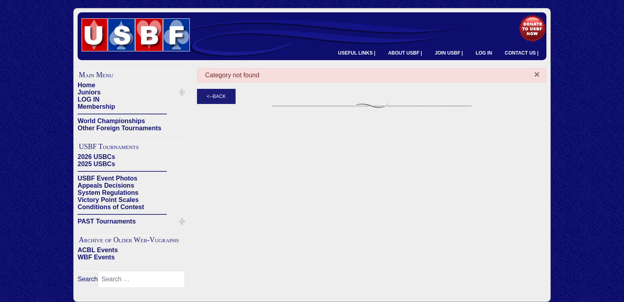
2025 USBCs (96, 164)
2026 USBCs (96, 156)
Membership (96, 106)
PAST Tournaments (107, 221)
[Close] (537, 74)
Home (86, 85)
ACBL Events (98, 250)
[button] (182, 92)
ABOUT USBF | (405, 53)
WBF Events (96, 257)
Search (88, 279)
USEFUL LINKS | (356, 53)
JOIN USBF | (449, 53)
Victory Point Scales (108, 199)
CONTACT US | (521, 53)
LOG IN (484, 53)
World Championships (111, 121)
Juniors (89, 92)
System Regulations (108, 192)
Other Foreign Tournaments (119, 128)
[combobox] (141, 279)
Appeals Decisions (106, 185)
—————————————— (122, 113)
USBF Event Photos (107, 178)
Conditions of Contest (111, 207)
